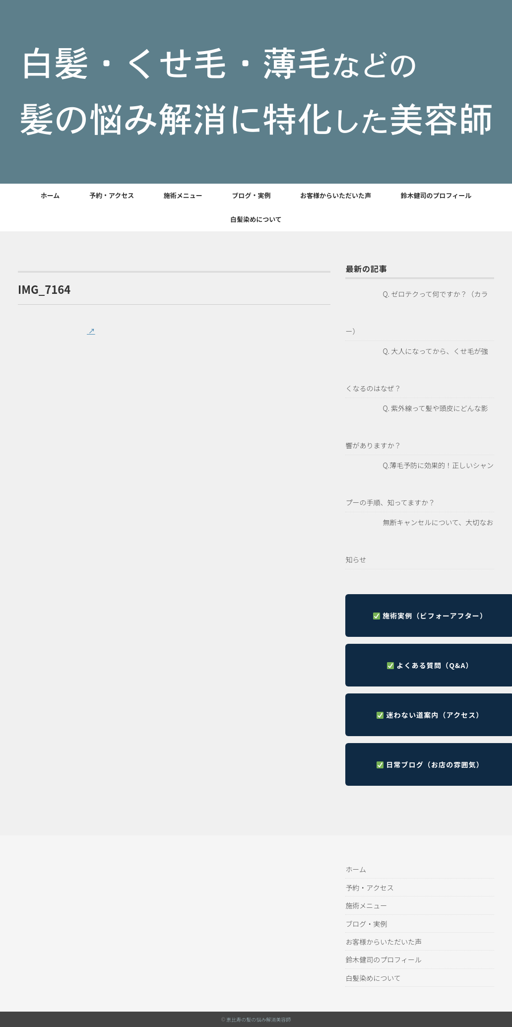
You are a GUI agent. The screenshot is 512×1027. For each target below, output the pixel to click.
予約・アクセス (111, 195)
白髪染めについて (256, 219)
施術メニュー (183, 195)
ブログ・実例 (251, 195)
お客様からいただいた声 (335, 195)
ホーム (50, 195)
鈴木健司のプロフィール (436, 195)
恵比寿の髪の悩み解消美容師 (258, 1019)
